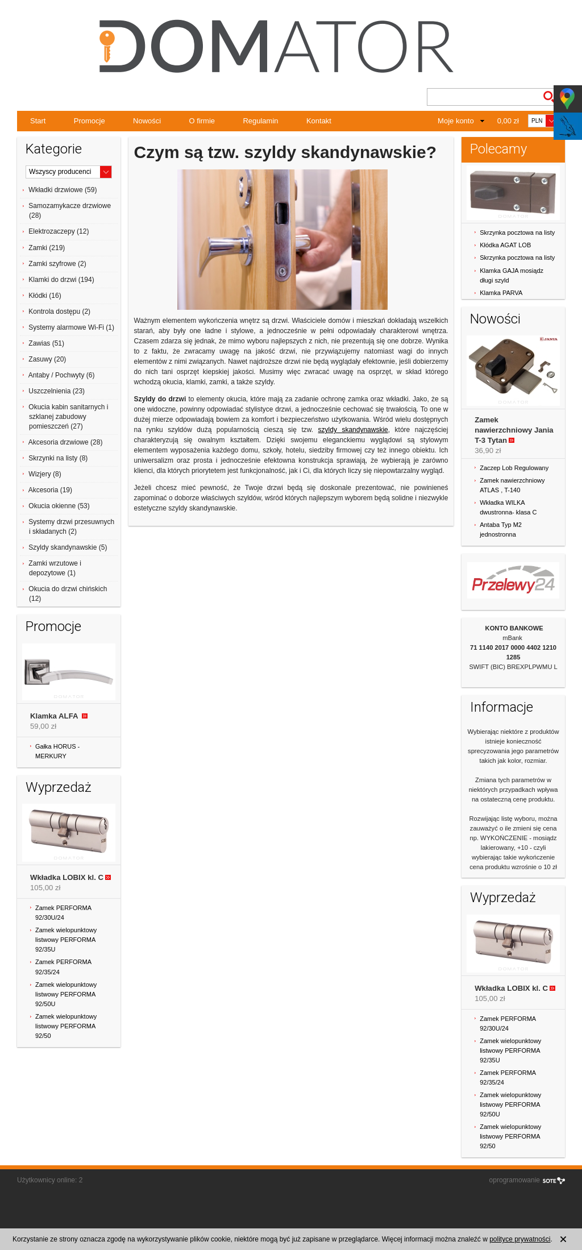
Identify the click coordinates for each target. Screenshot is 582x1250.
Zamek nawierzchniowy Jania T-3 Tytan (514, 430)
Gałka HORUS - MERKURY (57, 751)
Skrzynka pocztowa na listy (517, 232)
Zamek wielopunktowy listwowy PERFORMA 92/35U (66, 940)
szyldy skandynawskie (353, 430)
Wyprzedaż (59, 787)
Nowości (147, 121)
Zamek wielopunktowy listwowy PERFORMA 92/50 (66, 1026)
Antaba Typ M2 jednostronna (501, 529)
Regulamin (260, 121)
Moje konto (456, 121)
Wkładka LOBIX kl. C (66, 877)
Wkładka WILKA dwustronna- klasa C (508, 507)
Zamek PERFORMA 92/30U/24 (63, 912)
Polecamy (498, 149)
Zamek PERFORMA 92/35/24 (63, 966)
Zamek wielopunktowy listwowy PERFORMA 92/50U (66, 994)
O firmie (202, 121)
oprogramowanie (514, 1180)
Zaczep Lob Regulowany (514, 467)
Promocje (89, 121)
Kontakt (318, 121)
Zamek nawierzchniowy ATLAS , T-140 (512, 485)
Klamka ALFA (55, 716)
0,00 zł (508, 121)
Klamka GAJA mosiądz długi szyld (511, 275)
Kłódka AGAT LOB (505, 245)
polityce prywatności (519, 1239)
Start (37, 121)
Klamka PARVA (501, 292)
